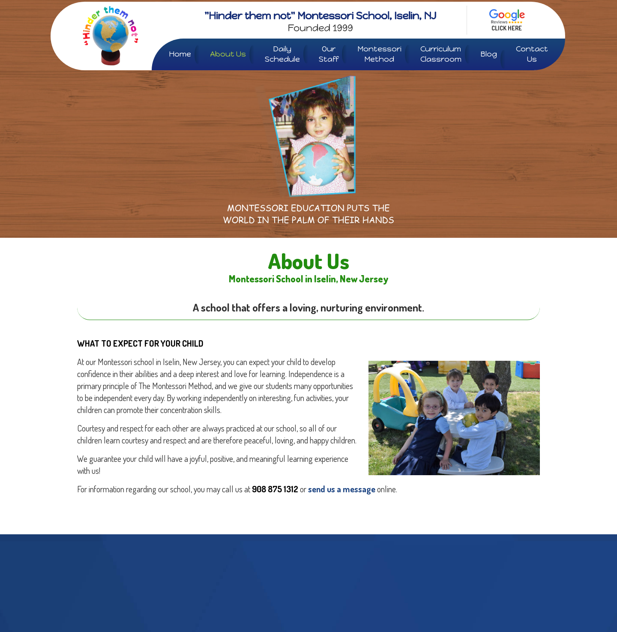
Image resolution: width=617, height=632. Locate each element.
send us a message (341, 488)
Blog (488, 54)
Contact (532, 54)
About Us (228, 54)
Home (180, 54)
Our (328, 54)
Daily (282, 54)
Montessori (379, 54)
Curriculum (440, 54)
